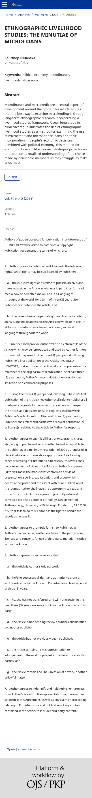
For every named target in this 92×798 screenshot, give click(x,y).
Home (8, 15)
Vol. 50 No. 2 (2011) (48, 15)
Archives (24, 15)
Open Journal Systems (23, 749)
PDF (14, 177)
